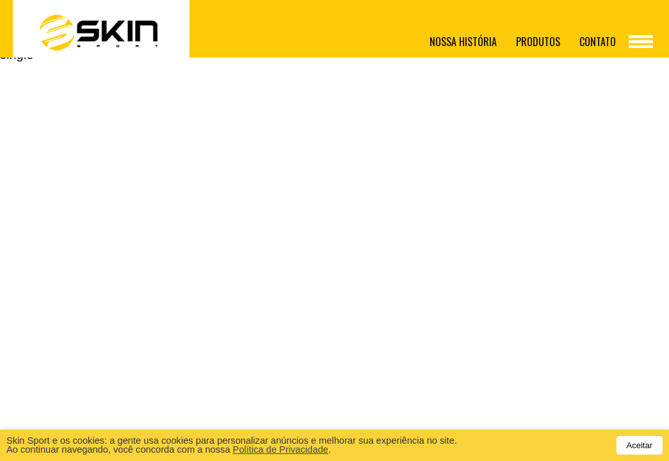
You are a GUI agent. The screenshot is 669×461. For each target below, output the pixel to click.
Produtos (538, 41)
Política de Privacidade (280, 449)
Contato (597, 41)
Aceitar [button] (639, 445)
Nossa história (463, 41)
